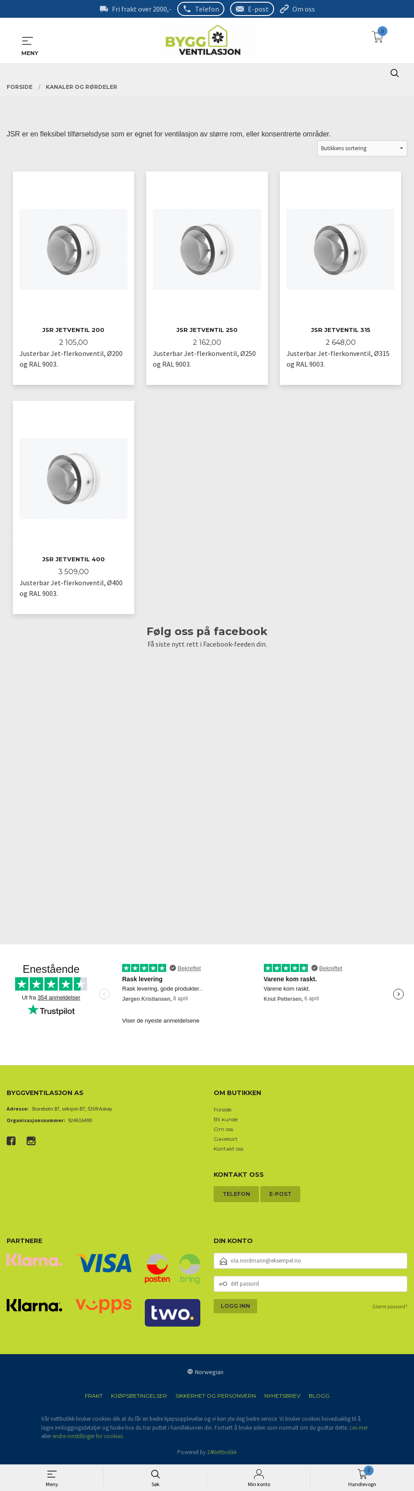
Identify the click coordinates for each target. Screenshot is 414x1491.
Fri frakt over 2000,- (141, 8)
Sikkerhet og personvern (215, 1396)
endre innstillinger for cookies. (88, 1437)
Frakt (94, 1396)
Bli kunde (226, 1119)
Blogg (319, 1396)
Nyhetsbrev (282, 1396)
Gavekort (226, 1139)
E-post (258, 8)
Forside (222, 1110)
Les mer (359, 1428)
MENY (27, 41)
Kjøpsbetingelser (139, 1396)
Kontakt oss (228, 1149)
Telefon (207, 8)
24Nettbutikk (222, 1452)
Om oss (303, 8)
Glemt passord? (389, 1306)
